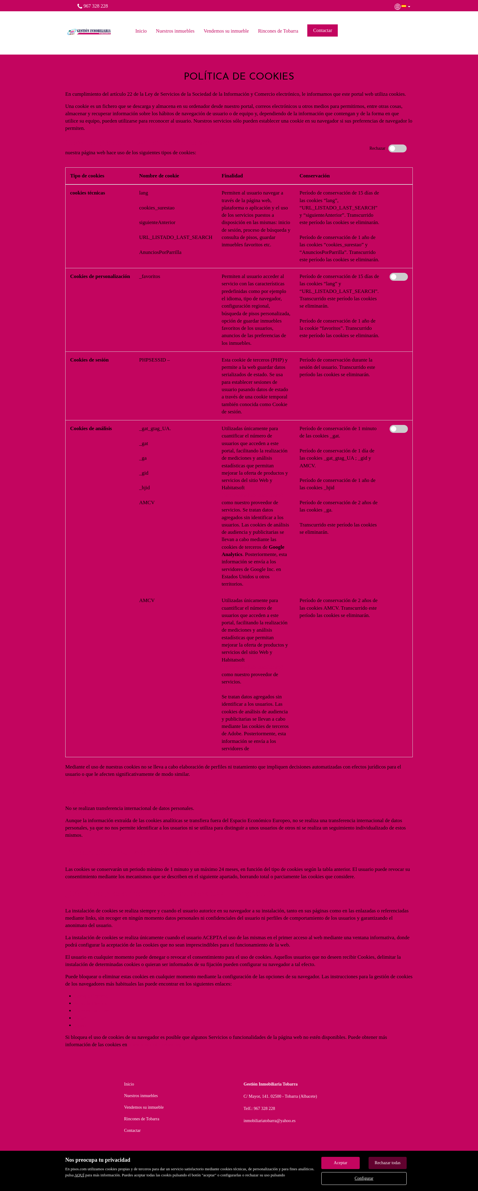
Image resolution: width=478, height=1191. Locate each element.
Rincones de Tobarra (278, 31)
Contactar (322, 30)
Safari (80, 1018)
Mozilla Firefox (90, 1003)
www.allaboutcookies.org (154, 1044)
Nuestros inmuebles (175, 31)
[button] (403, 6)
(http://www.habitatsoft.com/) (252, 495)
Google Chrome (91, 996)
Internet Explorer (92, 1011)
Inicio (141, 31)
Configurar (364, 1178)
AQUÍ (79, 1175)
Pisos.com (260, 748)
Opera (80, 1025)
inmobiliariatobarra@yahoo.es (269, 1120)
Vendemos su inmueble (226, 31)
